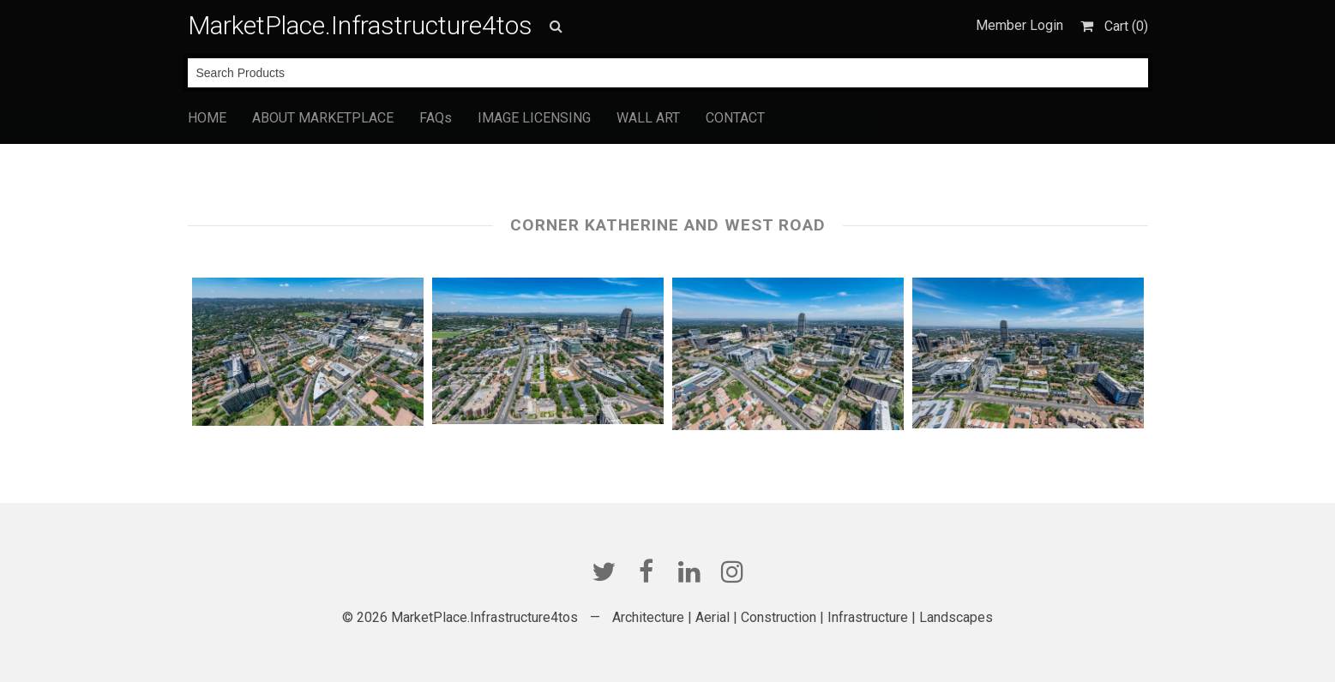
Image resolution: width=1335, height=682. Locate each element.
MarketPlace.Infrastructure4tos (360, 25)
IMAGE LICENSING (534, 118)
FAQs (435, 118)
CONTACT (735, 118)
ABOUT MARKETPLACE (323, 118)
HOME (207, 118)
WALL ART (648, 118)
